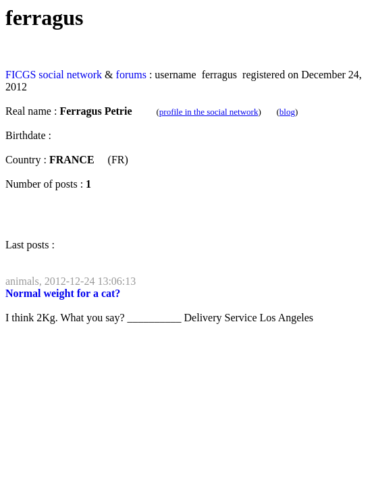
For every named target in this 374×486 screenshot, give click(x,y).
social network (70, 74)
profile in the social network (209, 112)
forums (131, 74)
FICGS (20, 74)
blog (287, 112)
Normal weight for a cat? (62, 293)
